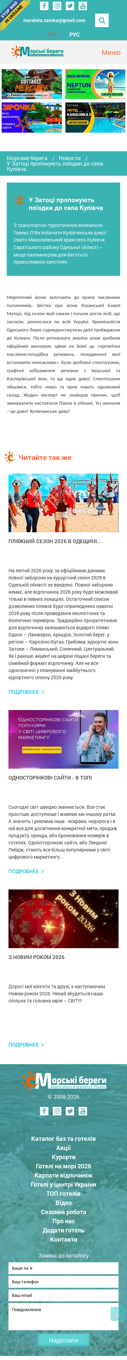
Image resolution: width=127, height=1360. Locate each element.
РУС (74, 34)
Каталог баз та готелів (63, 1138)
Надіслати (63, 1344)
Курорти (64, 1157)
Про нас (63, 1221)
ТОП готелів (63, 1193)
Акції (63, 1148)
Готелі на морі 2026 (63, 1166)
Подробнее (23, 691)
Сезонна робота (63, 1212)
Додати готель (64, 1230)
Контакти (63, 1239)
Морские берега (27, 158)
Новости (70, 158)
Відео (64, 1203)
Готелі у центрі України (63, 1184)
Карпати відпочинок (63, 1175)
